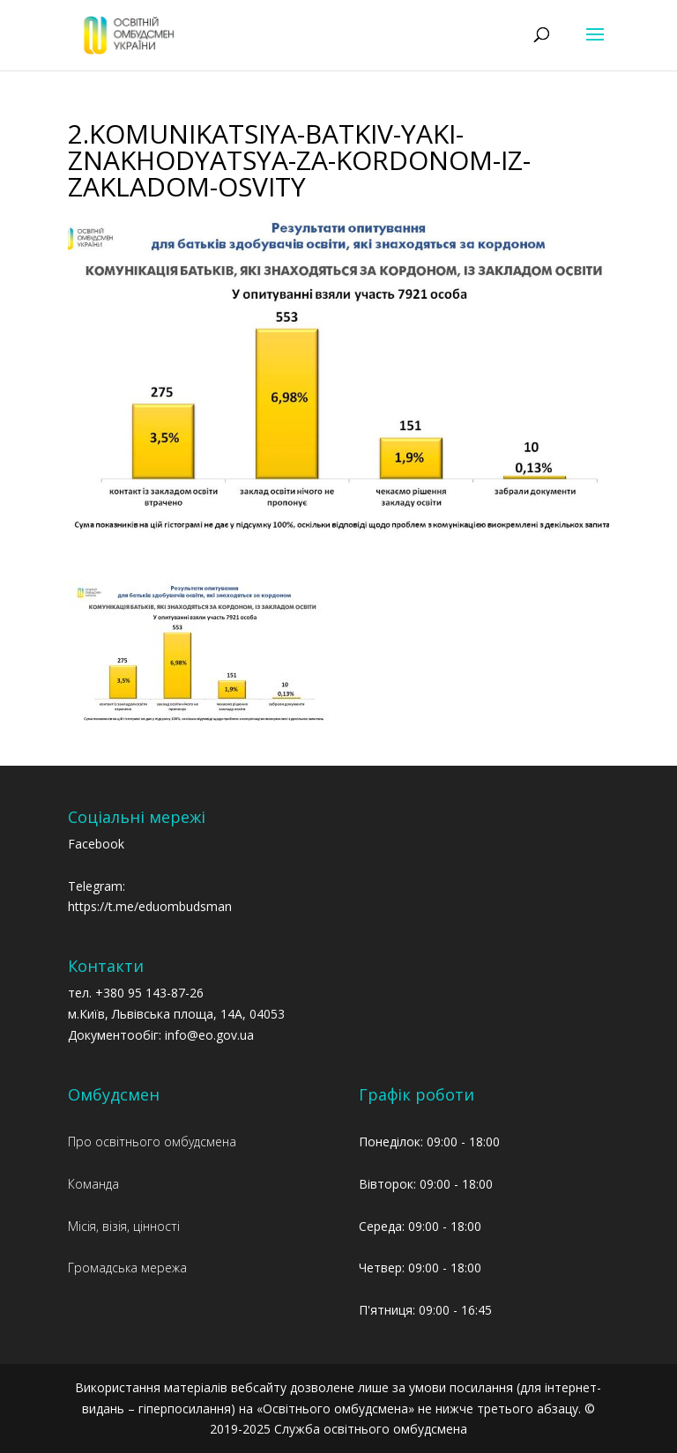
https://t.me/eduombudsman (150, 906)
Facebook (96, 843)
